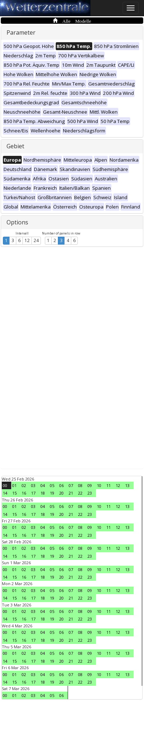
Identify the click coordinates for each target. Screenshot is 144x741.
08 (80, 485)
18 (43, 493)
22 (80, 493)
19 (52, 493)
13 (127, 485)
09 (90, 485)
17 (33, 493)
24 (36, 240)
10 (99, 485)
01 (14, 485)
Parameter (21, 32)
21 (71, 493)
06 (61, 485)
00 (5, 485)
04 (43, 485)
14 (5, 493)
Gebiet (15, 146)
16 (24, 493)
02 (24, 485)
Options (17, 222)
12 (27, 240)
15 (14, 493)
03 (33, 485)
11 (108, 485)
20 (61, 493)
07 (71, 485)
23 (90, 493)
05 (52, 485)
